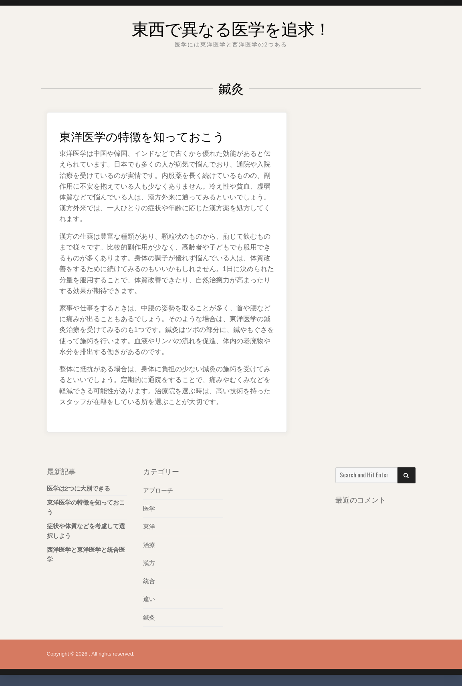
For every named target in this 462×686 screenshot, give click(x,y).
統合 (149, 580)
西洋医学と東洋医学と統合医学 (86, 554)
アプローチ (158, 490)
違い (149, 598)
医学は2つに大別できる (78, 488)
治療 (149, 544)
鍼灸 (149, 616)
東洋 (149, 526)
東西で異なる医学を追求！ (231, 25)
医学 (149, 508)
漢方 (149, 562)
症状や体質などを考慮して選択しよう (86, 531)
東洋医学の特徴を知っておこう (161, 134)
